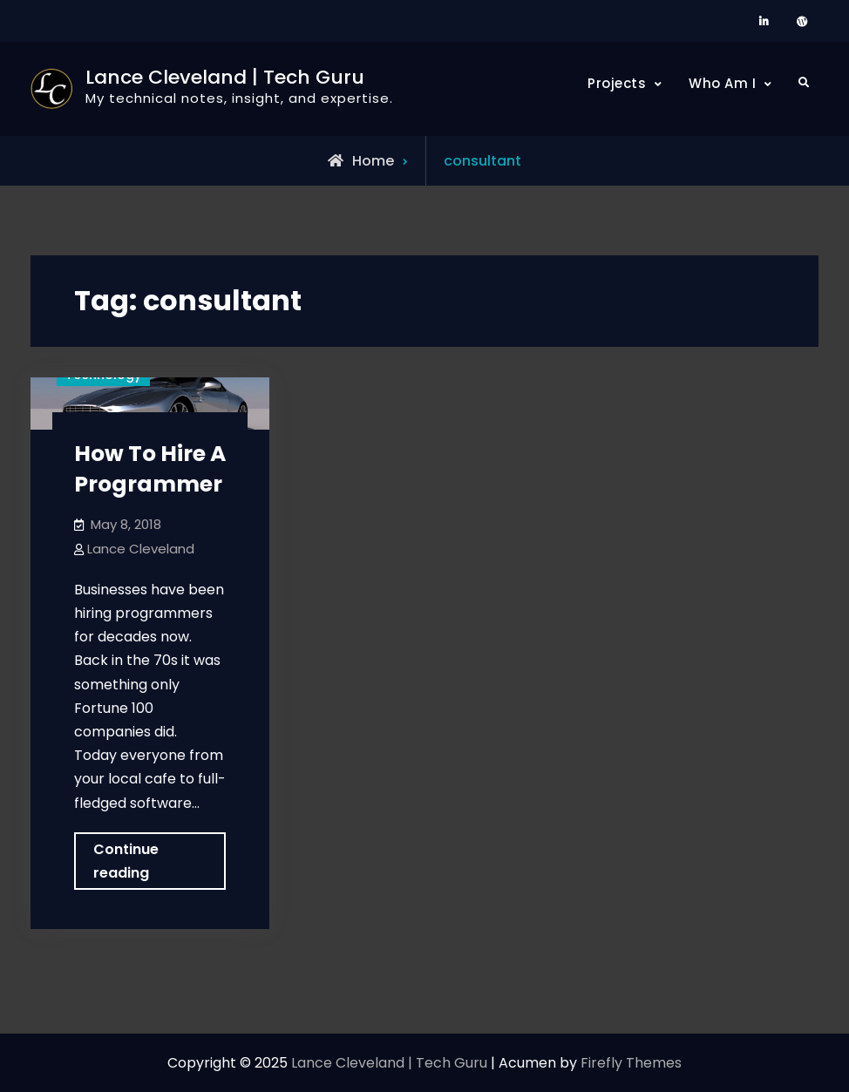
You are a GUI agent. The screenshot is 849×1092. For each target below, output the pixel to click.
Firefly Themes (631, 1063)
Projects (617, 83)
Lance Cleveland (140, 548)
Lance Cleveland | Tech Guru (224, 77)
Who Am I (722, 83)
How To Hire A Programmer (150, 468)
